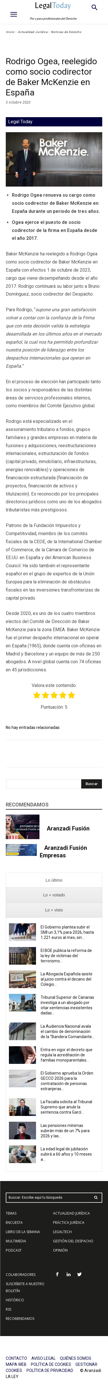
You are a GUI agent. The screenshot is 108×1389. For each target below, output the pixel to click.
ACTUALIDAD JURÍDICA (71, 1213)
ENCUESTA (14, 1222)
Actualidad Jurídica (33, 32)
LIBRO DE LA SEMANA (23, 1231)
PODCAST (14, 1250)
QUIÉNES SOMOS (75, 1358)
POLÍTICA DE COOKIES (51, 1364)
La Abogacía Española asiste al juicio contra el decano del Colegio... (66, 979)
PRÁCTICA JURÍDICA (68, 1222)
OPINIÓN (60, 1250)
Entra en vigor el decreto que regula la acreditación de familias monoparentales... (66, 1054)
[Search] (91, 784)
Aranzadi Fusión (68, 828)
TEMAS (11, 1213)
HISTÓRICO (15, 1300)
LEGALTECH (62, 1231)
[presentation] (54, 880)
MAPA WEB (16, 1364)
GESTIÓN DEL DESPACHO (73, 1241)
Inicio (10, 32)
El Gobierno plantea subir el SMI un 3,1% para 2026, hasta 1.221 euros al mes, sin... (67, 932)
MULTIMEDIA (16, 1241)
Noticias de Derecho (66, 32)
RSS (8, 1309)
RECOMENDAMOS (20, 1318)
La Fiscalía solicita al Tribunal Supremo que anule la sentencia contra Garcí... (66, 1106)
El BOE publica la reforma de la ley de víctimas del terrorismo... (66, 955)
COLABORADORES (20, 1274)
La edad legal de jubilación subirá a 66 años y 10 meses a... (66, 1154)
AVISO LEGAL (43, 1358)
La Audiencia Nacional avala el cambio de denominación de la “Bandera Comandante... (67, 1031)
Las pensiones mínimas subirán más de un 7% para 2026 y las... (65, 1130)
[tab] (54, 880)
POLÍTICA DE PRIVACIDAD (49, 1370)
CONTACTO (16, 1358)
